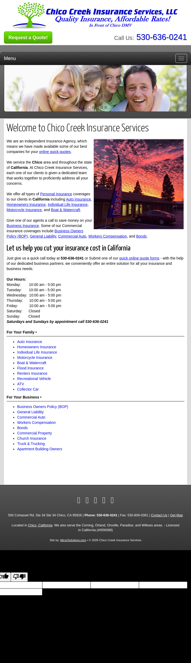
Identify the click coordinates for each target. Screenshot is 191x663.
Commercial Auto (72, 236)
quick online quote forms (139, 258)
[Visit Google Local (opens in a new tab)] (104, 500)
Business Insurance (23, 226)
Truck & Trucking (31, 444)
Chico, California (40, 525)
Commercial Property (34, 433)
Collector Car (28, 389)
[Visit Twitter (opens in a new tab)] (87, 500)
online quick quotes (55, 152)
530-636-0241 (161, 37)
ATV (20, 384)
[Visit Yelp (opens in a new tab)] (95, 500)
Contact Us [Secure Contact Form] (159, 515)
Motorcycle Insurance (24, 210)
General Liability (43, 236)
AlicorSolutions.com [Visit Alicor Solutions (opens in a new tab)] (73, 540)
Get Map (176, 515)
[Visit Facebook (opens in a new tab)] (78, 500)
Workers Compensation (107, 236)
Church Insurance (31, 438)
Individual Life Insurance (68, 204)
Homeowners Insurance (26, 204)
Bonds (141, 236)
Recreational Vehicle (34, 379)
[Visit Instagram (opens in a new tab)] (112, 500)
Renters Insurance (32, 373)
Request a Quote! (28, 37)
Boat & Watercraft (65, 210)
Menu (10, 58)
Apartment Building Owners (39, 449)
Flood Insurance (30, 368)
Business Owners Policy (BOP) (42, 407)
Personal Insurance (56, 194)
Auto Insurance (78, 199)
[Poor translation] (19, 577)
